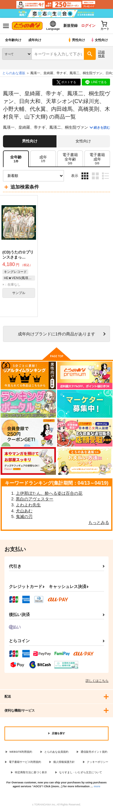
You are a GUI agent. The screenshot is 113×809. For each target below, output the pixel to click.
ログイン (88, 26)
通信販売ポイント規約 (94, 751)
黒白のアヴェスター (34, 499)
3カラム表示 (85, 176)
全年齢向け (13, 40)
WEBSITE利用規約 (21, 751)
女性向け (99, 40)
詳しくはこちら (97, 680)
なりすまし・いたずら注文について (80, 772)
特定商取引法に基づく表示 (31, 772)
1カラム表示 (105, 176)
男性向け (76, 40)
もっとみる (98, 522)
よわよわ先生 (28, 504)
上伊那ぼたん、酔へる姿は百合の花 (49, 493)
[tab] (43, 158)
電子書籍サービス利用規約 (25, 761)
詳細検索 (101, 53)
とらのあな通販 (13, 73)
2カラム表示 (95, 176)
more (97, 786)
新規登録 (70, 26)
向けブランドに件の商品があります (56, 334)
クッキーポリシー (97, 761)
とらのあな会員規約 (56, 751)
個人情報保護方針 (64, 761)
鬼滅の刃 (24, 516)
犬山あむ (24, 510)
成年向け (34, 40)
